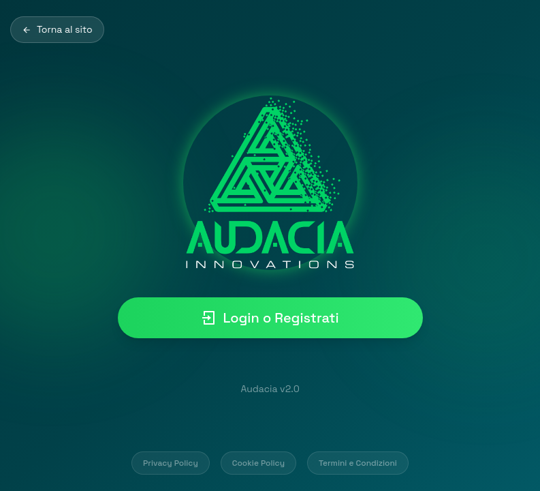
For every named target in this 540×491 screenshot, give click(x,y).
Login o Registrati (269, 318)
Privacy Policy (170, 463)
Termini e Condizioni (358, 463)
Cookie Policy (258, 463)
